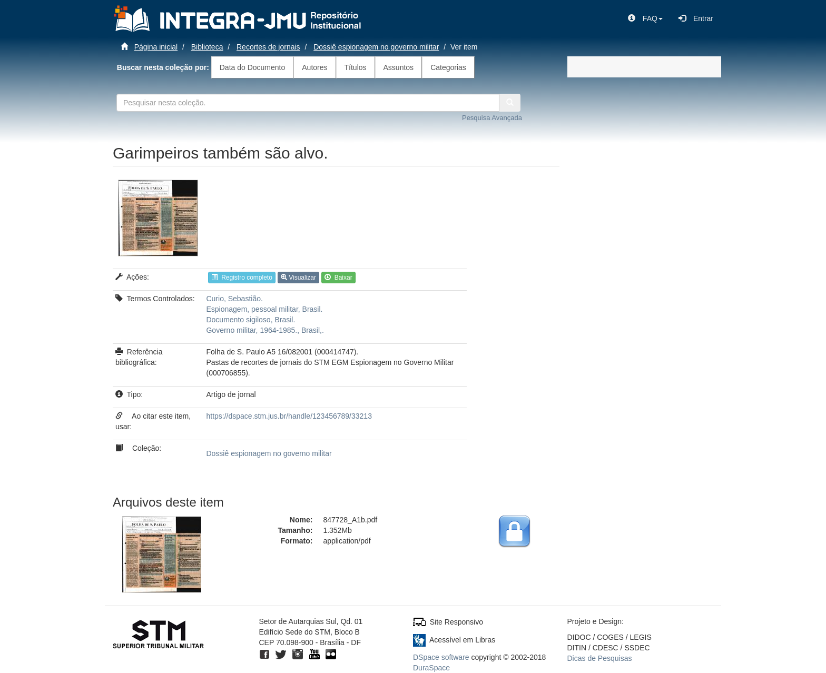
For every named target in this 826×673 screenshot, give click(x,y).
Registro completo (241, 277)
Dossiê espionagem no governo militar (376, 47)
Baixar (338, 277)
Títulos (356, 67)
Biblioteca (207, 47)
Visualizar (298, 277)
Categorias (448, 67)
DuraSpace (431, 668)
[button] (645, 18)
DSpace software (441, 657)
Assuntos (399, 67)
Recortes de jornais (268, 47)
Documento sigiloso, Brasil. (250, 319)
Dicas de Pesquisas (599, 658)
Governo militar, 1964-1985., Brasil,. (264, 330)
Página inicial (156, 47)
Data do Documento (253, 67)
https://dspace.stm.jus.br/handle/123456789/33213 (288, 416)
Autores (314, 67)
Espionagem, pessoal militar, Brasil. (264, 309)
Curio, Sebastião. (234, 298)
